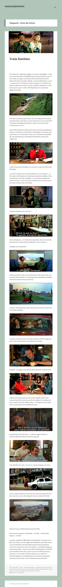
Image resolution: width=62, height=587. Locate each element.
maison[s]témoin (14, 6)
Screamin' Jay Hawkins (19, 571)
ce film (29, 74)
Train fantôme (20, 59)
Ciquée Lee (40, 567)
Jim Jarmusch (13, 569)
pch (22, 567)
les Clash (26, 569)
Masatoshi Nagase (35, 569)
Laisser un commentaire (17, 572)
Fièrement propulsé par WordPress (19, 583)
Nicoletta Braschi (44, 569)
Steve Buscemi (30, 571)
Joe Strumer (20, 569)
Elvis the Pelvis (48, 567)
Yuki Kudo (37, 571)
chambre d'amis (30, 567)
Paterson (49, 547)
